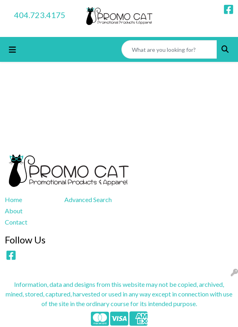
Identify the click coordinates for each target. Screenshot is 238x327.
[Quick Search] (169, 49)
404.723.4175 (40, 15)
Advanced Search (88, 199)
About (14, 211)
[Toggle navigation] (12, 49)
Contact (16, 222)
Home (13, 199)
